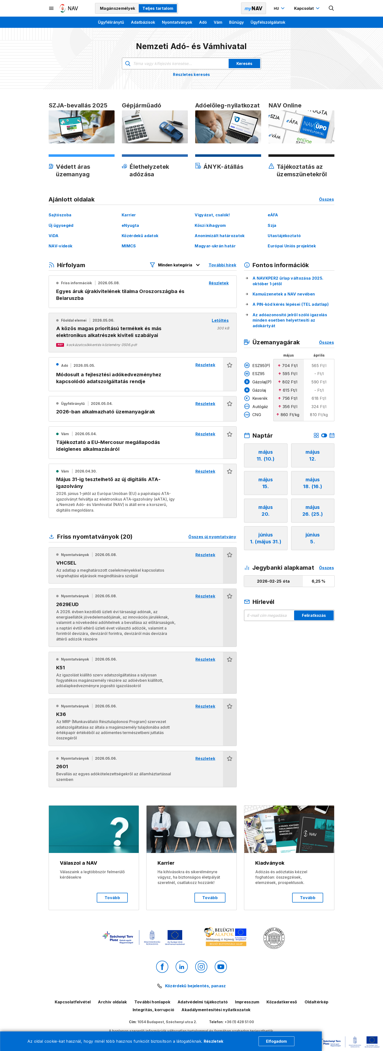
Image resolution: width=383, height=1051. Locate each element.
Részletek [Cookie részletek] (213, 1041)
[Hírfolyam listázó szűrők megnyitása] (175, 265)
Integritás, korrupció (153, 1009)
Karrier (129, 214)
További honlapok (152, 1001)
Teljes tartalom (157, 8)
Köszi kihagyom (210, 225)
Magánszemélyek (117, 8)
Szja (272, 225)
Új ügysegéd (61, 225)
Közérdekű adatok (140, 235)
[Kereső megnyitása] (331, 8)
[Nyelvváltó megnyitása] (279, 8)
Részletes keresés (191, 74)
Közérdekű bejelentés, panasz (195, 985)
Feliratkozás (314, 615)
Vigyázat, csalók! (212, 214)
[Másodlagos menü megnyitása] (51, 8)
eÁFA (273, 214)
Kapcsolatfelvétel (73, 1001)
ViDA (53, 235)
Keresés (244, 63)
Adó (203, 22)
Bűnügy (236, 22)
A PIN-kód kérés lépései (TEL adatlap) (291, 304)
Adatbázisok (143, 22)
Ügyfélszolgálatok (268, 22)
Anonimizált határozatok (220, 235)
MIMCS (129, 245)
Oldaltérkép (317, 1001)
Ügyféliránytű (111, 22)
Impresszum (247, 1001)
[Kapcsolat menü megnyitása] (307, 8)
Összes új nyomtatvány (212, 536)
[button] (229, 374)
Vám (218, 22)
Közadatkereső (281, 1001)
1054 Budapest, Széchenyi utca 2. (167, 1022)
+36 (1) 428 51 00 (239, 1022)
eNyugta (130, 225)
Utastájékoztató (284, 235)
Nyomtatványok (177, 22)
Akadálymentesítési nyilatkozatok (215, 1009)
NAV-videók (60, 245)
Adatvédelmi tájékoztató (203, 1001)
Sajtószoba (60, 214)
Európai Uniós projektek (292, 245)
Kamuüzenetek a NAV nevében (284, 294)
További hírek (222, 265)
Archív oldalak (112, 1001)
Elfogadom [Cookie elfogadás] (276, 1041)
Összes (326, 199)
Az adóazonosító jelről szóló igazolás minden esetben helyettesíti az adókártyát (290, 320)
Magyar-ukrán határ (215, 245)
